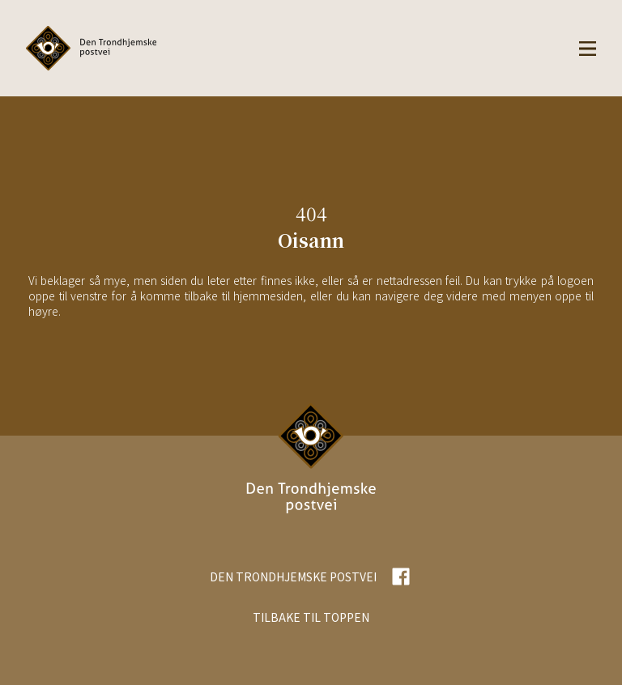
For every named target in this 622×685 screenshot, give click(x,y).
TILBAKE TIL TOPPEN (311, 617)
